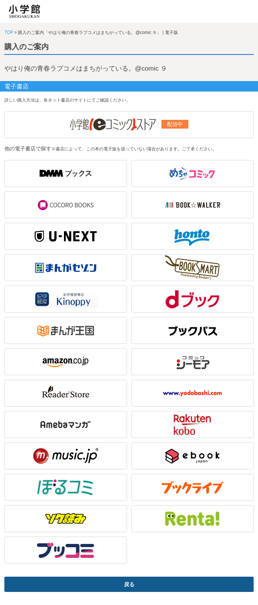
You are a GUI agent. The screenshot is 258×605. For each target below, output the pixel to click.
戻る (129, 584)
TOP (8, 32)
